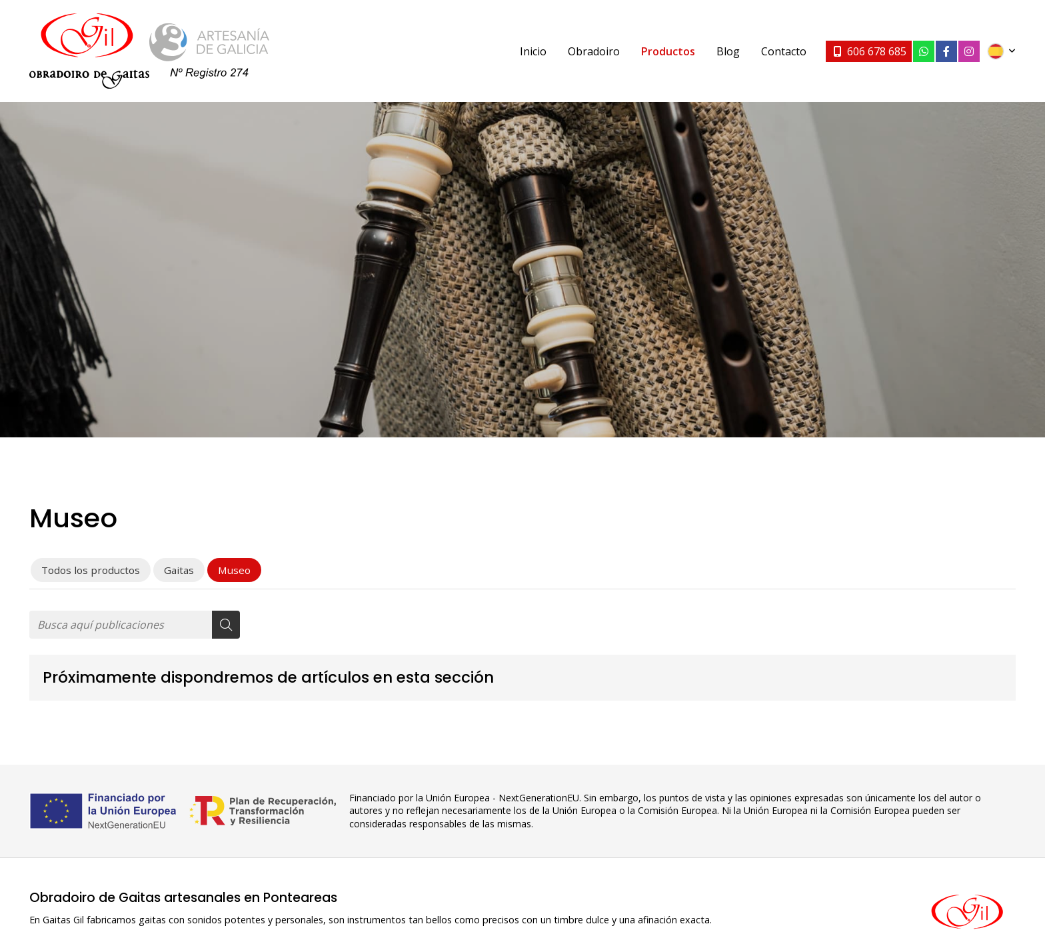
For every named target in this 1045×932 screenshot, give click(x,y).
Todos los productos (90, 570)
